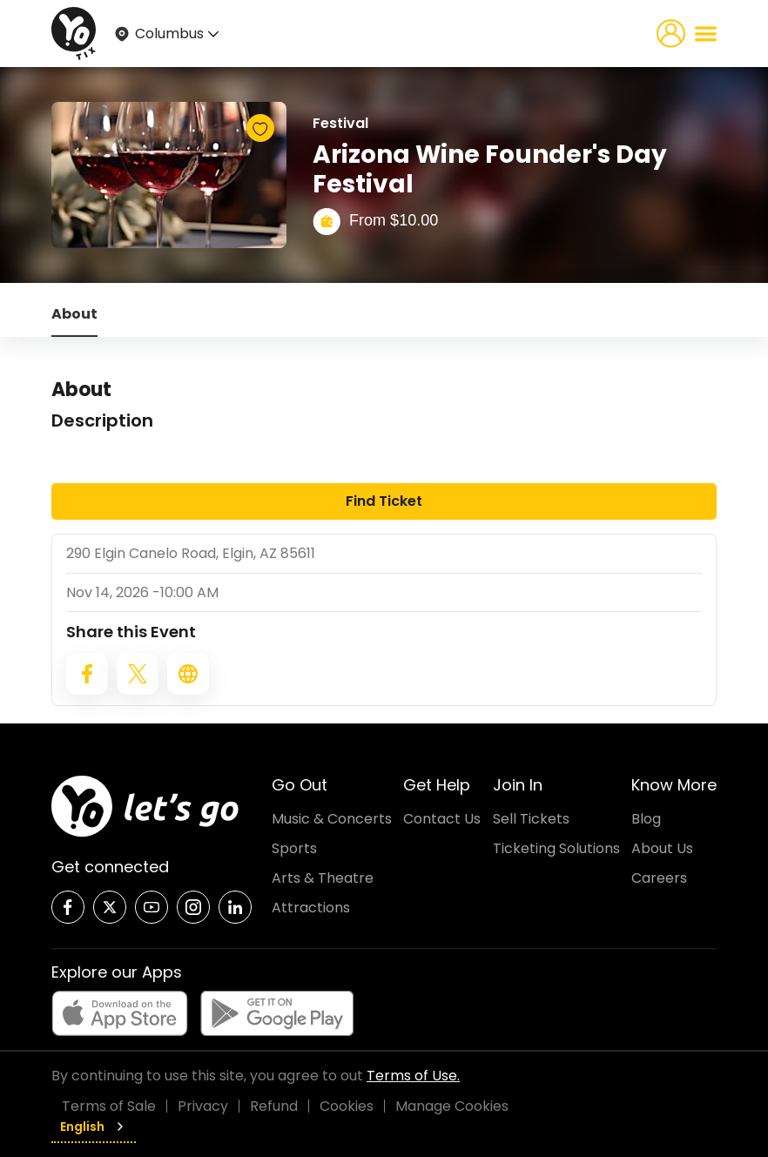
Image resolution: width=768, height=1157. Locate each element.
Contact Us (442, 819)
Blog (646, 819)
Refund (274, 1106)
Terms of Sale (109, 1106)
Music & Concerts (332, 819)
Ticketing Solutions (556, 848)
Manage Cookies (452, 1106)
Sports (294, 848)
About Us (662, 848)
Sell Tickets (531, 819)
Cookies (347, 1106)
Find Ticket (384, 501)
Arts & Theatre (323, 878)
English (93, 1126)
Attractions (311, 908)
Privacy (203, 1106)
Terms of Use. (413, 1076)
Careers (659, 878)
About (74, 314)
